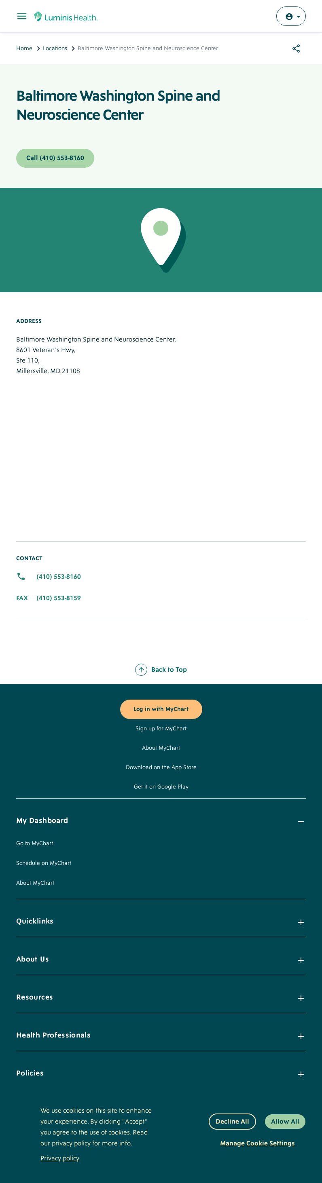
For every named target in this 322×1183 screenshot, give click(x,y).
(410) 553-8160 (58, 576)
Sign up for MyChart (161, 728)
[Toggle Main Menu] (22, 16)
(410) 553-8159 (58, 598)
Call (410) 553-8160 (55, 158)
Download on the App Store (161, 767)
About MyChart (161, 748)
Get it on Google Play (161, 787)
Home (24, 48)
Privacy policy (59, 1158)
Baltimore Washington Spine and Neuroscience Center (118, 105)
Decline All (232, 1121)
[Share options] (296, 48)
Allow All (285, 1121)
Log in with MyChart (161, 709)
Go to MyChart (34, 843)
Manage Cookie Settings (257, 1143)
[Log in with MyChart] (291, 16)
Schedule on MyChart (43, 863)
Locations (55, 48)
